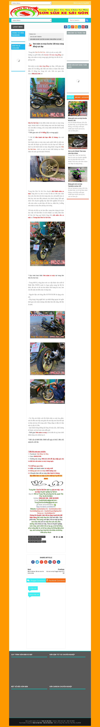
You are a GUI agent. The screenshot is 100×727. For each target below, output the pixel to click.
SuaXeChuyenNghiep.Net (52, 511)
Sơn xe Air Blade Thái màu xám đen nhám (77, 152)
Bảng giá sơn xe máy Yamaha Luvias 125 (75, 185)
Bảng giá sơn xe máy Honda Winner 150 (77, 119)
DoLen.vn (40, 513)
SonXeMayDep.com (36, 511)
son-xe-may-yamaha (36, 36)
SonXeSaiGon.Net (55, 509)
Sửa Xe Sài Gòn (37, 723)
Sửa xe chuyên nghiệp (54, 524)
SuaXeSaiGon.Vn (42, 509)
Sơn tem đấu (54, 517)
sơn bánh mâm (39, 468)
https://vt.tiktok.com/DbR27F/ (46, 507)
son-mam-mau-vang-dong (37, 536)
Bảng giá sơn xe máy (37, 471)
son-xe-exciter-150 (35, 539)
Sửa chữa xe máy (40, 524)
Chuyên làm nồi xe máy (38, 473)
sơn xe (43, 522)
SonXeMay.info (50, 513)
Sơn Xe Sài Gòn (40, 52)
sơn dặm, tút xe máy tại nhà (53, 519)
